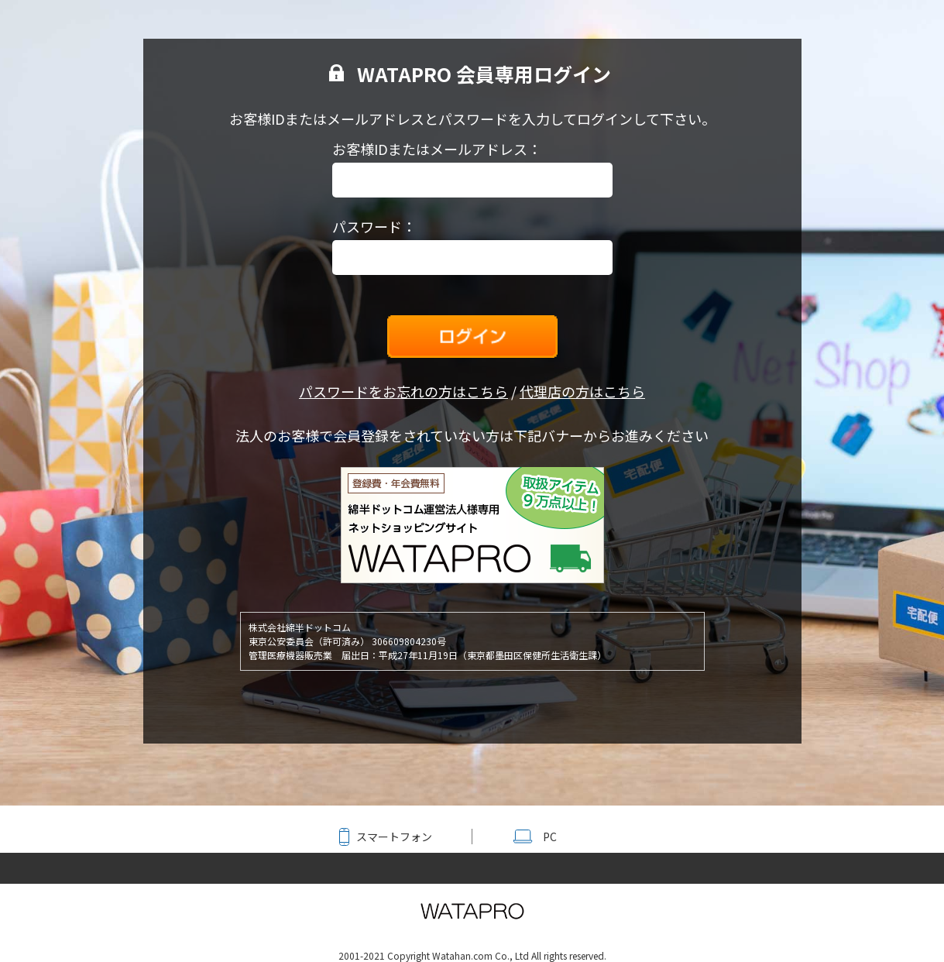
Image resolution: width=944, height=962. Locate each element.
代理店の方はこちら (582, 391)
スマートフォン (394, 836)
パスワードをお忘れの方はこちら (403, 391)
